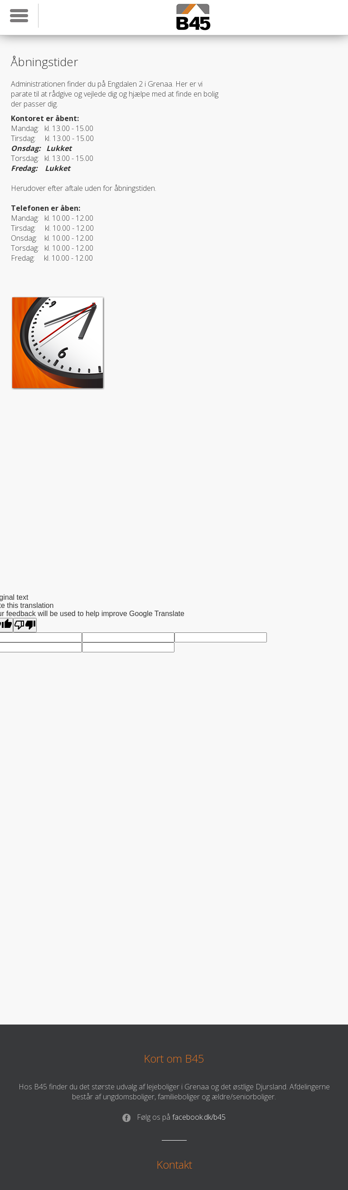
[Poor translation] (25, 625)
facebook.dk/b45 (174, 1117)
